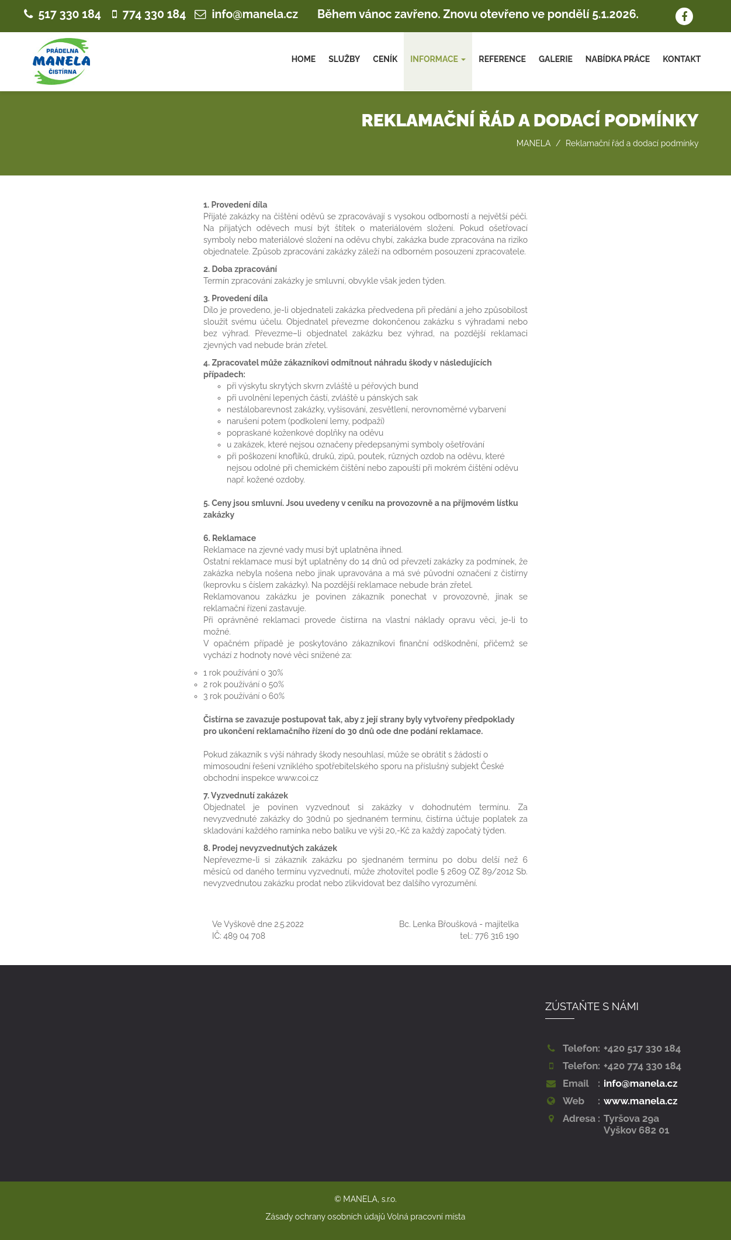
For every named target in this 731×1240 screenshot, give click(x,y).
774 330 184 (154, 14)
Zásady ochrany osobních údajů (326, 1216)
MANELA (534, 143)
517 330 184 (70, 14)
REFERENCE (502, 59)
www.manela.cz (641, 1101)
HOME (304, 59)
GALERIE (556, 59)
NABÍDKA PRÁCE (618, 59)
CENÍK (385, 59)
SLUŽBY (344, 59)
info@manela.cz (255, 14)
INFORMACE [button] (438, 59)
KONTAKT (682, 59)
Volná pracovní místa (426, 1216)
